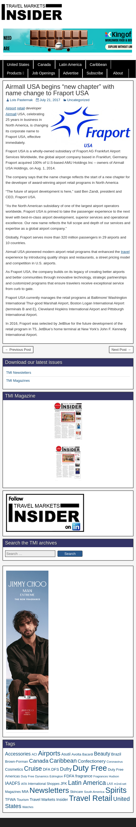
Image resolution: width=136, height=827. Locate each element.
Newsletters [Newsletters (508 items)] (49, 790)
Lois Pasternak (21, 100)
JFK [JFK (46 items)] (63, 784)
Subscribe (94, 73)
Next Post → (121, 350)
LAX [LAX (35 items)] (110, 784)
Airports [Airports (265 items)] (49, 753)
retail (21, 108)
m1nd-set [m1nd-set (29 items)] (120, 783)
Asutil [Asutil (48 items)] (66, 754)
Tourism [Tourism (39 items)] (23, 800)
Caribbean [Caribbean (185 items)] (63, 760)
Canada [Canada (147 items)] (38, 761)
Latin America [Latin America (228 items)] (87, 782)
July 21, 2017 (50, 100)
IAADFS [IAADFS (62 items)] (12, 783)
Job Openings (43, 73)
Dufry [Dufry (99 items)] (66, 769)
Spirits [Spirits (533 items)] (116, 790)
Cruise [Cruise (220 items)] (33, 768)
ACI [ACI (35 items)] (34, 754)
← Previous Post (18, 350)
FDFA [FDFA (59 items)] (69, 776)
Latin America (70, 64)
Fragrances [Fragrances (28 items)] (100, 776)
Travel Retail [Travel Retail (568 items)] (90, 798)
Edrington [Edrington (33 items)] (56, 776)
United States (18, 64)
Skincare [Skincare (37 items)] (76, 792)
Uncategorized (78, 100)
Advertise (71, 73)
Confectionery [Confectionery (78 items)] (92, 761)
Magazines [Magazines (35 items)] (13, 792)
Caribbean (98, 64)
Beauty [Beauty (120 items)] (102, 754)
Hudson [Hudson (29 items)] (114, 776)
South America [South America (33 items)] (94, 791)
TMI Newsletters (18, 373)
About (118, 73)
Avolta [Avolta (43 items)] (76, 754)
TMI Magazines (18, 381)
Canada (44, 64)
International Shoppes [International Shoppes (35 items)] (44, 784)
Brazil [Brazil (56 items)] (116, 754)
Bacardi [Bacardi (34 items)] (87, 754)
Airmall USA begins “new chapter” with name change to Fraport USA (60, 90)
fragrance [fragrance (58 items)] (83, 776)
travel (125, 252)
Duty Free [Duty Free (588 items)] (90, 768)
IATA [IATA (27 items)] (24, 783)
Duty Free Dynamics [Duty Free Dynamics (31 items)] (34, 776)
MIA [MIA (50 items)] (25, 791)
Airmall (11, 114)
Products (14, 73)
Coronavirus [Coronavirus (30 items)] (115, 761)
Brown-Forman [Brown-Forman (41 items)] (16, 762)
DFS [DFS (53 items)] (55, 769)
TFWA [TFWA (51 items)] (10, 799)
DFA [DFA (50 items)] (46, 769)
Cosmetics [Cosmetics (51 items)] (14, 769)
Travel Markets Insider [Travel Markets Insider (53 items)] (49, 799)
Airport (11, 108)
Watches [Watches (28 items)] (28, 807)
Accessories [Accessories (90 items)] (18, 754)
